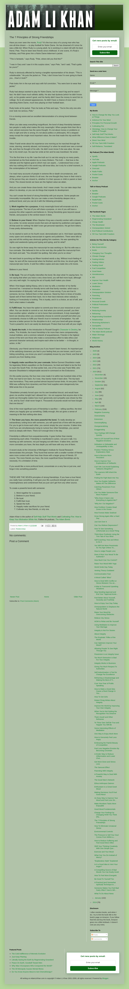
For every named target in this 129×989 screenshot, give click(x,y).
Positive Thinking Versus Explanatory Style (104, 451)
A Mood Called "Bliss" (102, 577)
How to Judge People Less (105, 551)
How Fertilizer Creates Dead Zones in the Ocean (105, 508)
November (99, 378)
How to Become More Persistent (102, 456)
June (97, 395)
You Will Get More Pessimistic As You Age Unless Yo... (106, 546)
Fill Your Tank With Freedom (103, 143)
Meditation (96, 286)
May (97, 399)
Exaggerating (99, 430)
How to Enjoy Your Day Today (106, 603)
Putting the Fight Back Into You (106, 478)
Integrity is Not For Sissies (104, 630)
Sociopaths (96, 326)
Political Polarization (100, 304)
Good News (96, 271)
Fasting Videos (98, 262)
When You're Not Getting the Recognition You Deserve (105, 712)
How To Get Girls (101, 697)
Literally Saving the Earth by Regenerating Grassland (33, 960)
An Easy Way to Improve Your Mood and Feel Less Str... (106, 799)
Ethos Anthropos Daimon (104, 783)
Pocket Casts (97, 174)
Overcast (95, 168)
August (98, 388)
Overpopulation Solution (101, 292)
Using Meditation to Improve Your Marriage (105, 626)
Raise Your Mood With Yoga (105, 564)
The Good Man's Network (104, 780)
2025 (95, 354)
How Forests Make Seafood (105, 513)
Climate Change (98, 256)
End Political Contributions (102, 231)
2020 (95, 372)
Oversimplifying (100, 423)
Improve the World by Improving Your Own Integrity (107, 707)
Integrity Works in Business (105, 663)
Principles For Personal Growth (104, 123)
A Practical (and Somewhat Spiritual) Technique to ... (105, 883)
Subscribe (105, 52)
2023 (95, 361)
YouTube (95, 159)
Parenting (96, 295)
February (98, 409)
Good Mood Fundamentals (105, 809)
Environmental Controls (103, 831)
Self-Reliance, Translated (102, 146)
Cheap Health (97, 222)
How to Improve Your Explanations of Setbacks (105, 462)
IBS (93, 277)
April (97, 402)
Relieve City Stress (101, 618)
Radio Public (97, 171)
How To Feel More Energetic (105, 875)
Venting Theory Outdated (104, 570)
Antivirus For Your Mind (101, 120)
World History (97, 341)
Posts (94, 935)
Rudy (39, 42)
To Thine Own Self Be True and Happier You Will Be (106, 724)
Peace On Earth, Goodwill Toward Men (27, 963)
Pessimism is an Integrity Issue (106, 654)
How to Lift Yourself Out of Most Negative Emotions (106, 440)
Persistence (96, 298)
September (99, 385)
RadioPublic (97, 200)
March (97, 406)
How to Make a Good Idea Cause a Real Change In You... (105, 691)
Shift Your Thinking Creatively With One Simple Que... (106, 847)
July (96, 392)
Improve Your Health (100, 280)
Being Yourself (98, 244)
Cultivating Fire (98, 126)
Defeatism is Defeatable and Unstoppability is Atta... (105, 445)
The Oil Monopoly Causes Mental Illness (27, 969)
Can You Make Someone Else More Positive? (106, 493)
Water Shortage (98, 335)
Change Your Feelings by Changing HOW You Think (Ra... (105, 815)
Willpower (96, 338)
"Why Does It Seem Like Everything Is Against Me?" (105, 499)
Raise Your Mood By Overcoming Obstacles (104, 613)
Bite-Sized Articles (99, 247)
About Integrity (100, 634)
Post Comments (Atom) (29, 601)
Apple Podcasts (98, 162)
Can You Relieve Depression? (106, 525)
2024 (95, 358)
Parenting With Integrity (103, 771)
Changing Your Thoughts (102, 253)
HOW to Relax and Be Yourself (106, 621)
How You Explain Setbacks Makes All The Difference (105, 482)
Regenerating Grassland (101, 219)
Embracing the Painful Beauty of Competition (106, 744)
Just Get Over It (100, 522)
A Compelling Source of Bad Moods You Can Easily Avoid (106, 871)
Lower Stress (97, 283)
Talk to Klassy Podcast (101, 329)
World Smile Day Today (103, 567)
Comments (96, 939)
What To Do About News (104, 894)
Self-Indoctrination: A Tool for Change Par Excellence (105, 673)
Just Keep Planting (19, 957)
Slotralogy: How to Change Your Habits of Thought (104, 130)
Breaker (95, 178)
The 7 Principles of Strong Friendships (104, 821)
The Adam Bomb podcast (102, 332)
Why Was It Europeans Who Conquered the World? (32, 966)
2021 (95, 368)
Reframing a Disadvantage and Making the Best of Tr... (106, 679)
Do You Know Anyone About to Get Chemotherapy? (32, 972)
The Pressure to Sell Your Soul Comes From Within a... (106, 836)
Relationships (21, 529)
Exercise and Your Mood (104, 852)
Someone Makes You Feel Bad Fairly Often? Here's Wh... (106, 889)
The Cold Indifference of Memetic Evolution (29, 954)
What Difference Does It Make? (104, 137)
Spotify (95, 156)
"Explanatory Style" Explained (106, 861)
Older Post (78, 597)
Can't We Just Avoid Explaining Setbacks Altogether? (106, 468)
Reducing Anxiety (99, 310)
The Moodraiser (98, 225)
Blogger (105, 978)
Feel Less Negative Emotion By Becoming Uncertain (106, 749)
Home (46, 597)
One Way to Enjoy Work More (106, 734)
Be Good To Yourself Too (104, 879)
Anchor (95, 180)
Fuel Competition (99, 268)
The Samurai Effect (102, 767)
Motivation (96, 289)
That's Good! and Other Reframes (103, 718)
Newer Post (14, 597)
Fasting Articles (98, 259)
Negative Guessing (101, 412)
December (99, 375)
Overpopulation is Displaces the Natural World (106, 608)
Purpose (95, 308)
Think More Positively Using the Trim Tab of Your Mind (106, 535)
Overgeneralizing (101, 426)
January (98, 898)
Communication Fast (102, 574)
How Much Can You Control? (105, 560)
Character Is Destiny (68, 330)
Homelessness (98, 274)
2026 (95, 351)
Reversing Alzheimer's (101, 323)
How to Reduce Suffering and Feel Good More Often (106, 842)
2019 (95, 902)
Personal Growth (98, 301)
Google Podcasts (99, 165)
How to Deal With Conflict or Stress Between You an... (105, 582)
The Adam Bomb (62, 519)
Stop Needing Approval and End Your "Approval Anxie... (106, 593)
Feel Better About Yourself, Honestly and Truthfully (105, 599)
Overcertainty (99, 416)
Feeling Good (97, 265)
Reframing (96, 314)
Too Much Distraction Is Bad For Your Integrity (105, 659)
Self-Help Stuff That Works (45, 517)
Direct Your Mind (98, 140)
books (94, 250)
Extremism (98, 419)
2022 (95, 365)
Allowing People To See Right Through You (106, 649)
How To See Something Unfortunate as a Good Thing (106, 530)
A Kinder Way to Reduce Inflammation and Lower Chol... (104, 756)
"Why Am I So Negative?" (104, 504)
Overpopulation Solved (101, 228)
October (98, 381)
